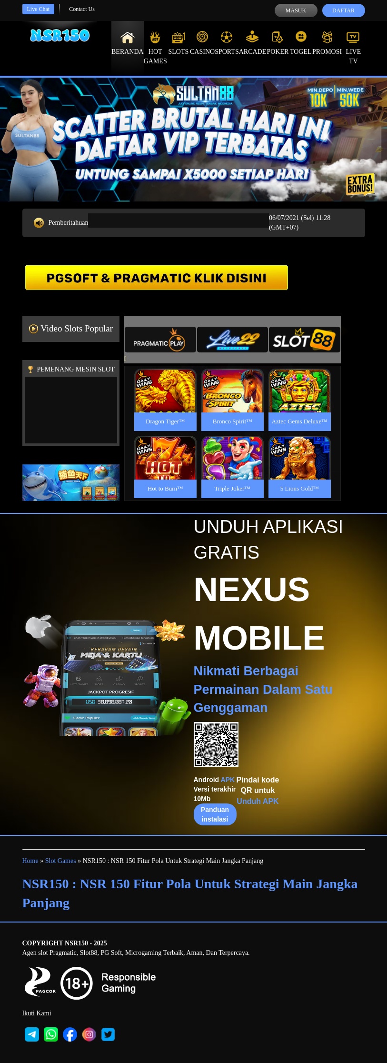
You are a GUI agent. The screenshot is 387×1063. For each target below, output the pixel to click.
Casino (202, 42)
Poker (277, 42)
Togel (301, 42)
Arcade (253, 42)
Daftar (343, 10)
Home (30, 860)
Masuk (296, 10)
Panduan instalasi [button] (215, 814)
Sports (227, 42)
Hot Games (155, 47)
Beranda (127, 42)
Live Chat (38, 9)
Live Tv (353, 47)
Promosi (327, 42)
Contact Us (82, 9)
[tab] (160, 339)
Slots (178, 42)
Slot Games (60, 860)
